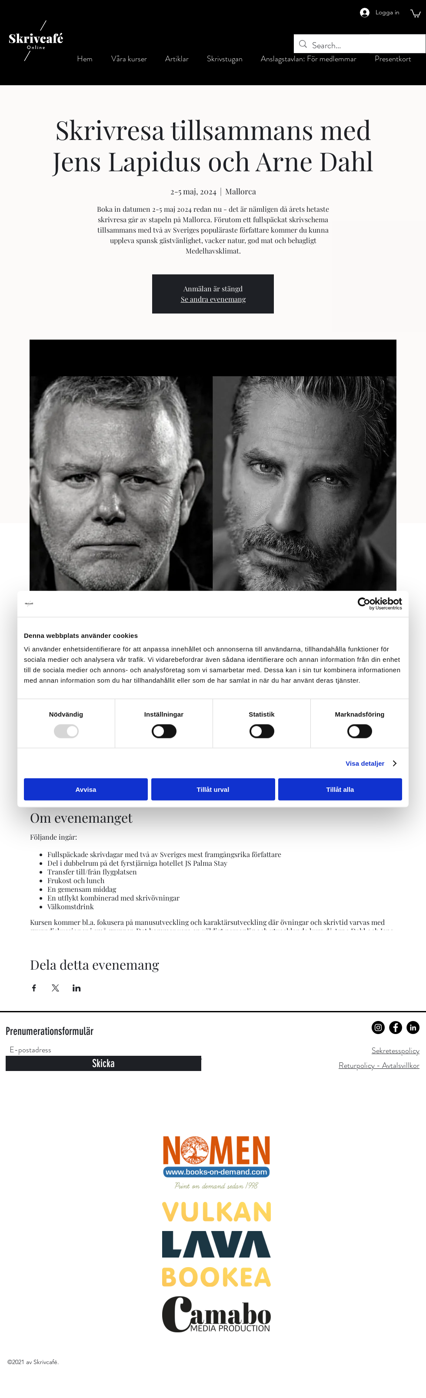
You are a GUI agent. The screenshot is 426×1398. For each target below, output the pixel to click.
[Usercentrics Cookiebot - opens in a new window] (364, 603)
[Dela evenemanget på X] (55, 987)
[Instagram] (378, 1027)
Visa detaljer (365, 763)
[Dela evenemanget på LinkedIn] (77, 987)
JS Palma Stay (206, 862)
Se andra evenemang (213, 299)
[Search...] (359, 45)
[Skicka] (103, 1063)
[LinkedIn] (412, 1027)
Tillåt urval (213, 789)
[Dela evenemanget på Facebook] (34, 987)
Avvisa (86, 789)
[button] (415, 13)
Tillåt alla (340, 789)
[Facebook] (395, 1027)
